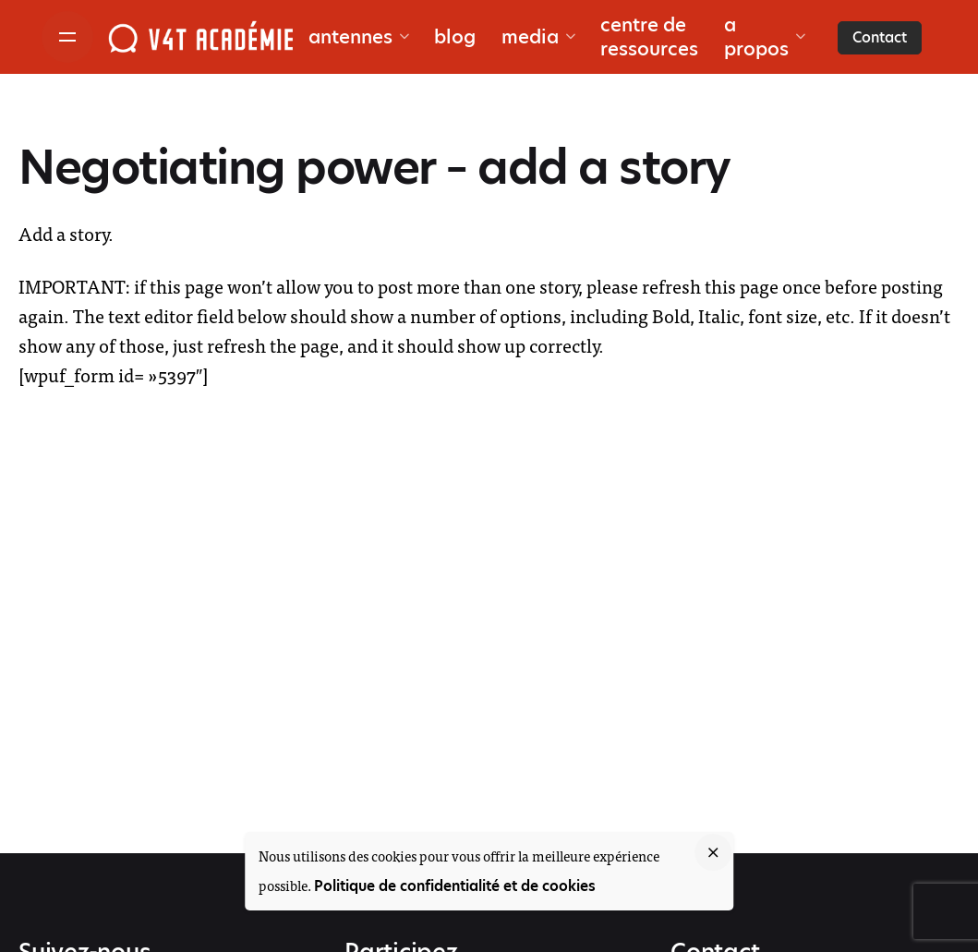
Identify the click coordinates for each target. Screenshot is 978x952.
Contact (879, 37)
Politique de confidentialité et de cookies (455, 886)
